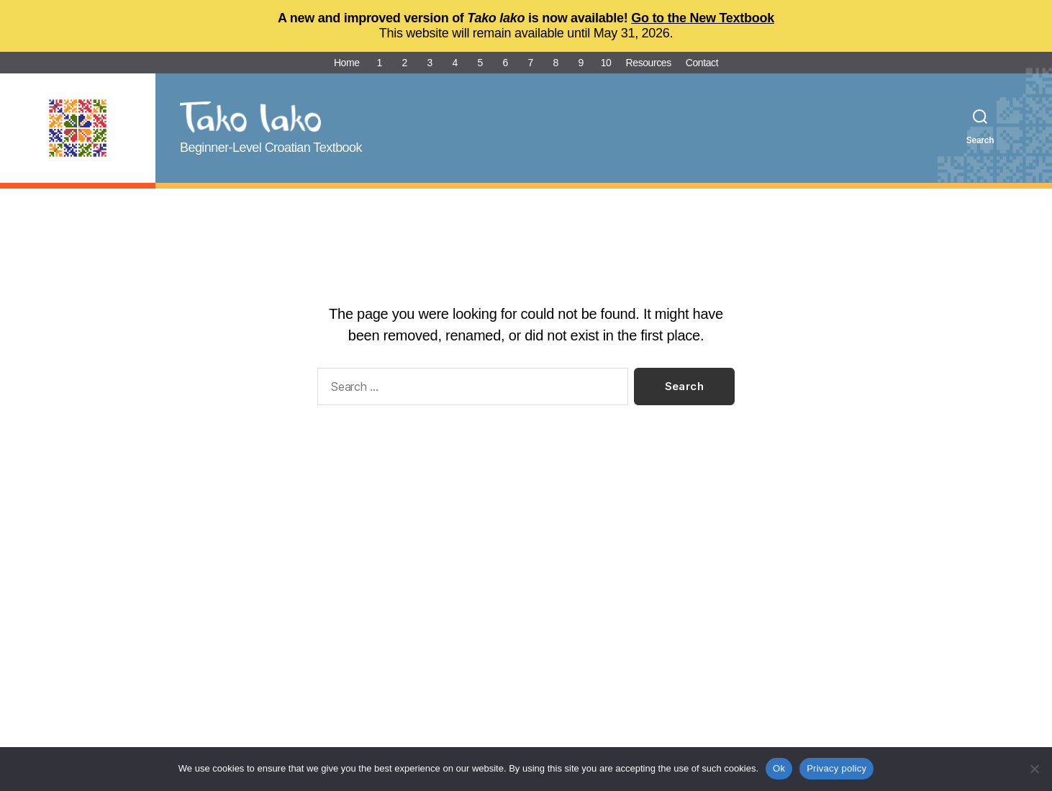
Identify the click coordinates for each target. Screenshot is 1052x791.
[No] (1034, 768)
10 (606, 62)
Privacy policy (836, 768)
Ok (779, 768)
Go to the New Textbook (702, 18)
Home (347, 62)
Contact (702, 62)
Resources (648, 62)
